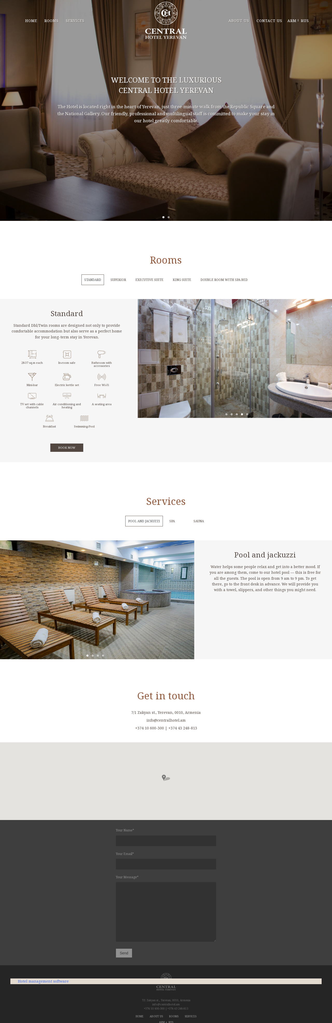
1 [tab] (163, 217)
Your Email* (166, 860)
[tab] (184, 521)
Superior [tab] (118, 280)
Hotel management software (43, 981)
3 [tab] (237, 414)
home (31, 21)
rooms (51, 21)
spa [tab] (172, 521)
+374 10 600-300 (154, 1008)
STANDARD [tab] (92, 280)
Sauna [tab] (198, 521)
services (75, 21)
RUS (304, 21)
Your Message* (166, 909)
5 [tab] (247, 414)
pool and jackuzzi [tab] (144, 521)
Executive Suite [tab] (149, 280)
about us (239, 21)
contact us (269, 21)
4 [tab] (242, 414)
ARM (291, 21)
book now (66, 447)
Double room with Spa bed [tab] (224, 280)
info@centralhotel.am (166, 1004)
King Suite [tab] (182, 280)
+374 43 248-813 (178, 1008)
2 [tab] (169, 217)
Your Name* (166, 837)
